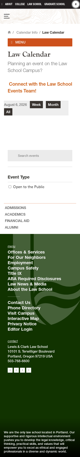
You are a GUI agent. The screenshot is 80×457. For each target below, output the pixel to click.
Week (36, 104)
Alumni (11, 227)
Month (53, 104)
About (8, 4)
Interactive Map (23, 318)
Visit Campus (21, 313)
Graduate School (54, 4)
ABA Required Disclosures (34, 278)
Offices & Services (26, 252)
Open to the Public (26, 186)
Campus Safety (23, 268)
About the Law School (30, 289)
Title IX (15, 273)
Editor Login (20, 329)
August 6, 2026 (15, 104)
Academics (15, 214)
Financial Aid (17, 221)
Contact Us (19, 302)
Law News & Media (27, 284)
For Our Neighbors (27, 257)
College (20, 4)
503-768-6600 (18, 361)
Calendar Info (27, 32)
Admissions (15, 208)
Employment (20, 262)
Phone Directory (24, 307)
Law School (34, 4)
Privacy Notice (22, 323)
